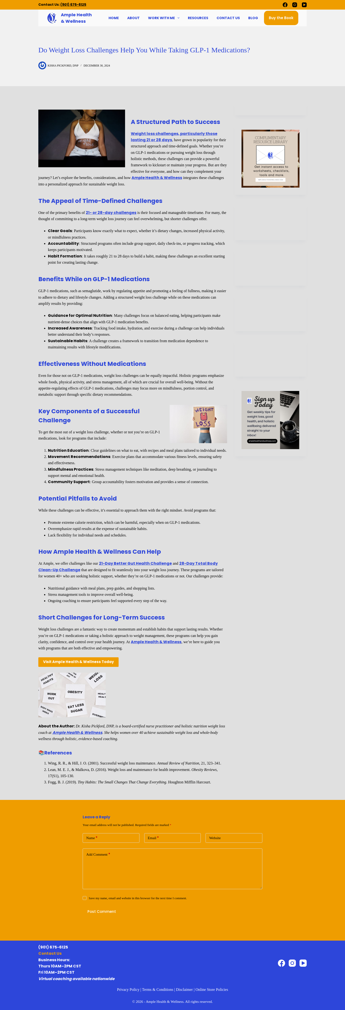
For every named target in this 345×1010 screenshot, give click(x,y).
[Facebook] (285, 4)
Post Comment (101, 911)
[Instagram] (294, 4)
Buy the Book (281, 17)
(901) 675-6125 (73, 4)
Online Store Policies (212, 990)
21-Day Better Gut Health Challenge (135, 563)
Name (92, 838)
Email (153, 838)
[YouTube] (304, 4)
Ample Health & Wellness (157, 177)
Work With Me (164, 18)
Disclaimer (184, 990)
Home (114, 18)
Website (215, 838)
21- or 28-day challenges (111, 212)
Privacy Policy (128, 990)
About (133, 18)
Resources (198, 18)
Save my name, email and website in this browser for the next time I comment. (138, 898)
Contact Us (228, 18)
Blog (253, 18)
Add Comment (98, 855)
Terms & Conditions (157, 990)
